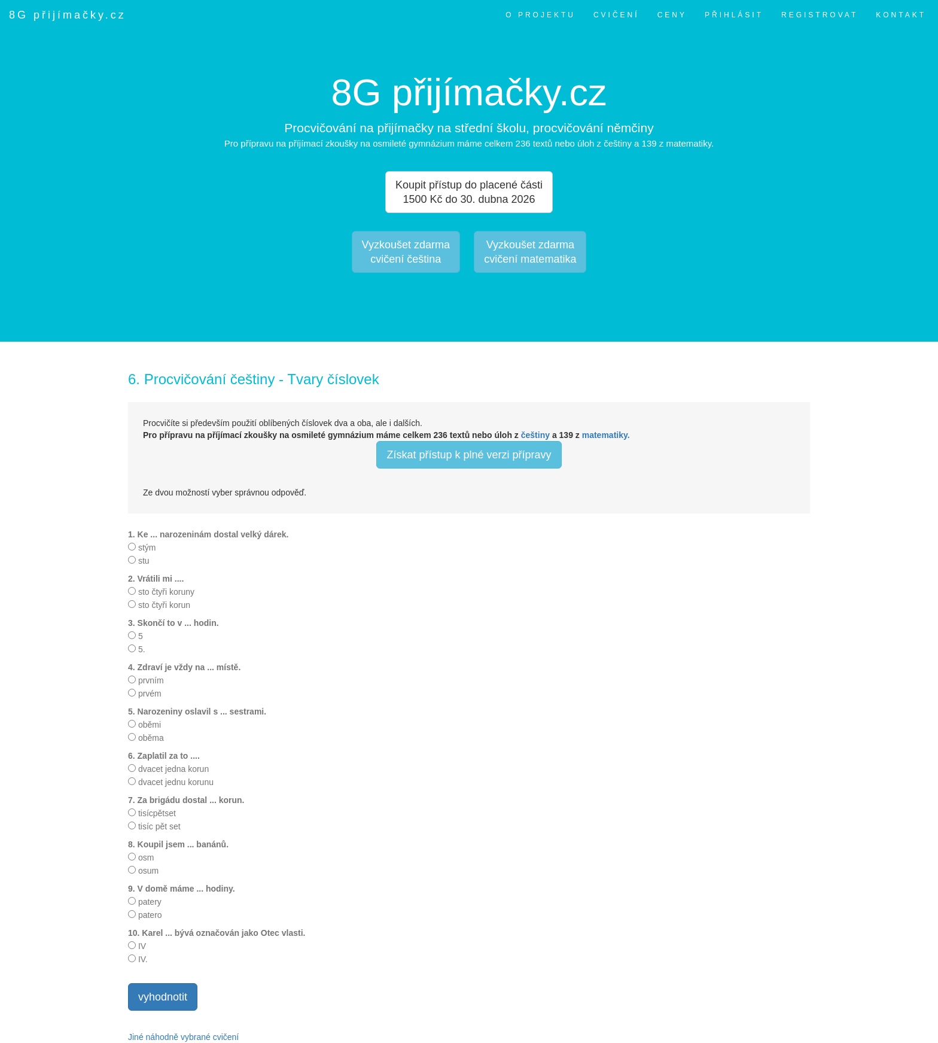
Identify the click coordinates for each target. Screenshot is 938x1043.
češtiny (535, 435)
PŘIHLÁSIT (734, 15)
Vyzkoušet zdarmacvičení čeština (406, 252)
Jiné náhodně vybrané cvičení (183, 1037)
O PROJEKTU (540, 15)
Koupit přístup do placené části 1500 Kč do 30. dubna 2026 (469, 192)
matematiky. (606, 435)
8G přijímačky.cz (67, 15)
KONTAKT (901, 15)
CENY (672, 15)
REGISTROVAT (819, 15)
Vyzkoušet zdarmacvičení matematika (530, 252)
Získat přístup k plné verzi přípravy (468, 455)
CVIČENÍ (616, 15)
